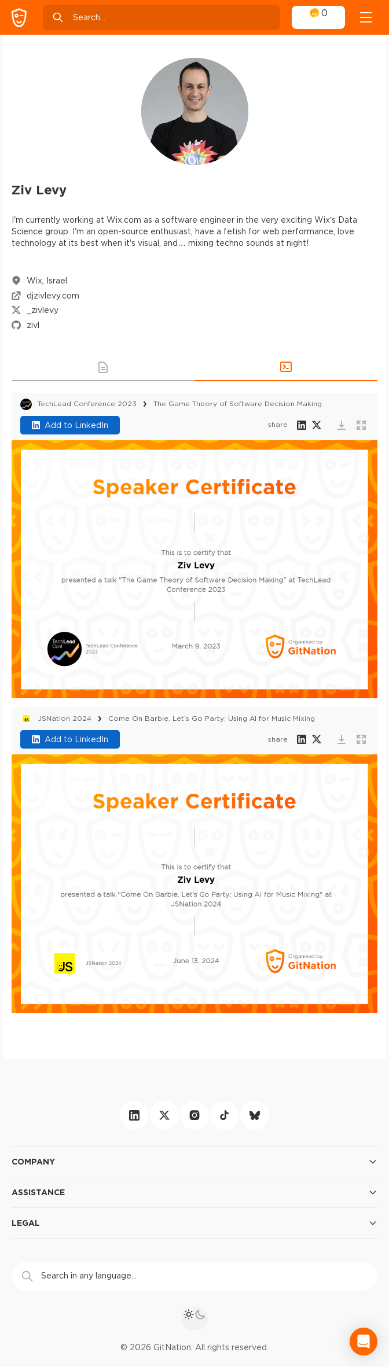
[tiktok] (224, 1115)
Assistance (194, 1192)
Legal (194, 1223)
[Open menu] (365, 17)
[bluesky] (254, 1115)
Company (194, 1161)
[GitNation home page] (19, 17)
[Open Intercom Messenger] (363, 1341)
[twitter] (164, 1115)
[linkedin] (134, 1115)
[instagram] (194, 1115)
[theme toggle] (194, 1318)
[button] (103, 367)
